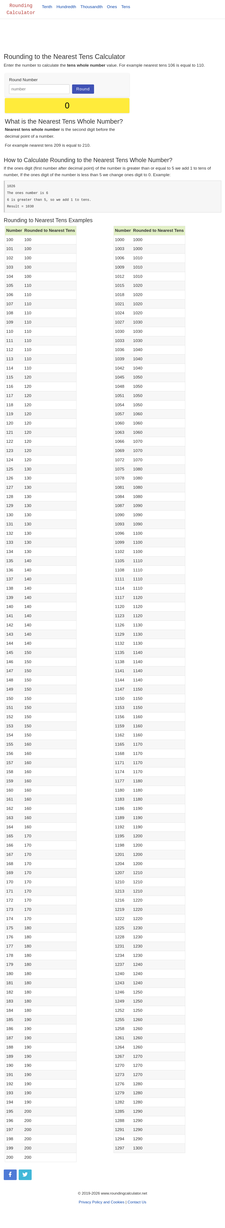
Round (83, 89)
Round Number (23, 80)
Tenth (47, 6)
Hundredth (66, 6)
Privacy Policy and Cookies (101, 1202)
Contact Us (136, 1202)
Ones (112, 6)
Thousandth (91, 6)
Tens (125, 6)
